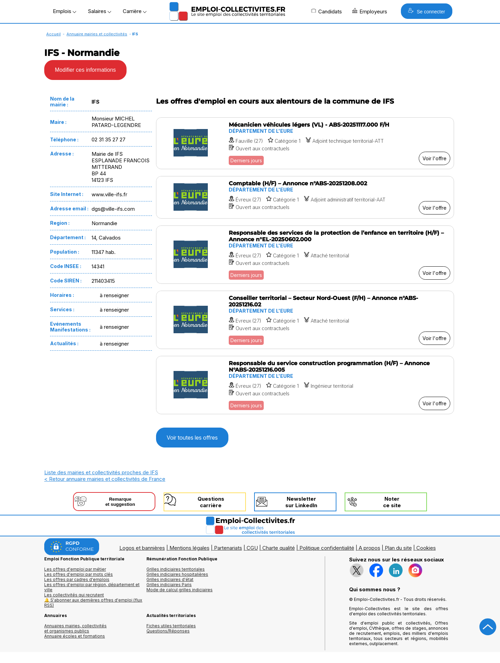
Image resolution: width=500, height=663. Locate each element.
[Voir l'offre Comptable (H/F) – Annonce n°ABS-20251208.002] (305, 197)
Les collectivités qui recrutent (74, 594)
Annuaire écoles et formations (74, 636)
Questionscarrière (211, 502)
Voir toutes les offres (192, 437)
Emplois (64, 11)
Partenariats (228, 548)
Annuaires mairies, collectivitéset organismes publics (75, 628)
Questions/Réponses (168, 630)
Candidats (326, 11)
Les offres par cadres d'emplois (76, 579)
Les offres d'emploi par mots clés (78, 574)
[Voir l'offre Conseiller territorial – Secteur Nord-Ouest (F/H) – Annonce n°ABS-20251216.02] (305, 320)
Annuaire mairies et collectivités (97, 34)
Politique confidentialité (326, 548)
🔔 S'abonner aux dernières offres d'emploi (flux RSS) (93, 602)
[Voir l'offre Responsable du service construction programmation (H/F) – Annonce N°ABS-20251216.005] (305, 385)
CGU (252, 548)
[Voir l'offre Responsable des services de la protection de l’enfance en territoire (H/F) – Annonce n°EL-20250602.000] (305, 254)
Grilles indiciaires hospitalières (177, 574)
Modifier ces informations (85, 70)
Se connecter (426, 11)
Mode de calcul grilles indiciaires (179, 589)
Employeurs (369, 11)
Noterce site (392, 502)
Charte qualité (278, 548)
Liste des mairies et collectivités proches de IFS (101, 472)
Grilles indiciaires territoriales (175, 569)
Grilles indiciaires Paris (169, 584)
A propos (369, 548)
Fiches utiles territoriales (171, 625)
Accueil (53, 34)
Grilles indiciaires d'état (169, 579)
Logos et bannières (142, 548)
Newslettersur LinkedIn (301, 502)
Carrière (134, 11)
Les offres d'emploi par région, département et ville (92, 587)
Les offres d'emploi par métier (75, 569)
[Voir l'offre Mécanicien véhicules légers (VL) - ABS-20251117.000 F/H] (305, 143)
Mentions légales (189, 548)
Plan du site (398, 548)
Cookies (426, 548)
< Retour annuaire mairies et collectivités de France (104, 479)
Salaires (99, 11)
